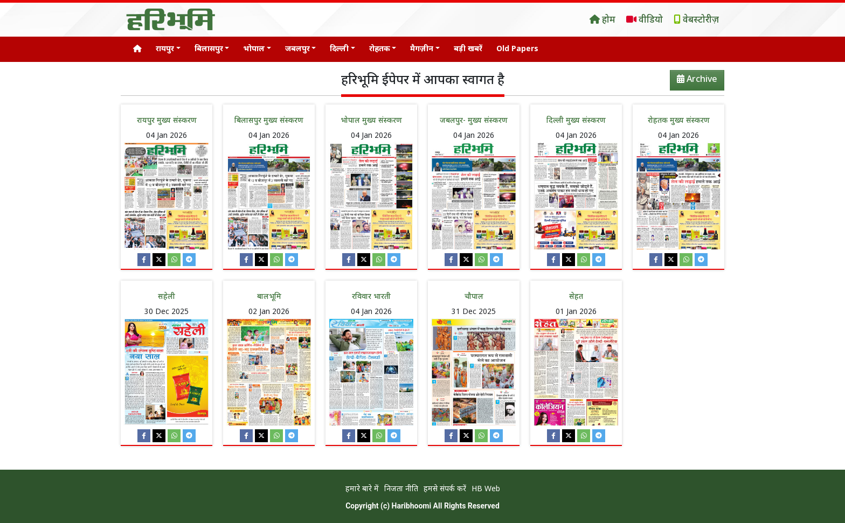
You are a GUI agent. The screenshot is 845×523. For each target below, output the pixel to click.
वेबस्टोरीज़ (696, 20)
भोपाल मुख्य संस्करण (371, 121)
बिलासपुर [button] (209, 49)
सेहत (576, 297)
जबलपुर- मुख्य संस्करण (474, 121)
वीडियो (644, 20)
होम (602, 20)
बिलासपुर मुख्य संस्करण (268, 121)
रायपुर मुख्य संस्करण (167, 121)
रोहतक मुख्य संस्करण (679, 121)
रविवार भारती (371, 297)
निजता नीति (401, 489)
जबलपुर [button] (297, 49)
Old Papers (517, 49)
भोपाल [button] (254, 49)
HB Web (486, 489)
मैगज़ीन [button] (421, 49)
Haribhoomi (412, 505)
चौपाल (474, 297)
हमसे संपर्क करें (445, 489)
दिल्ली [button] (339, 49)
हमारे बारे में (362, 489)
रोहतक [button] (379, 49)
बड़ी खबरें (468, 49)
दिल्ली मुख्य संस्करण (576, 121)
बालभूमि (269, 297)
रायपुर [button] (165, 49)
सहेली (166, 297)
